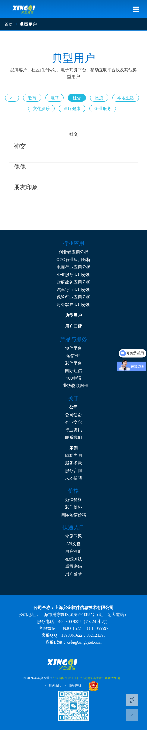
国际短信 (73, 370)
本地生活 (125, 97)
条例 (73, 448)
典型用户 (73, 315)
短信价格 (73, 499)
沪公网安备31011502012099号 (100, 678)
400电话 (73, 378)
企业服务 (102, 108)
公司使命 (73, 414)
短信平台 (73, 348)
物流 (99, 97)
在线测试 (73, 559)
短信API (73, 355)
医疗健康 (72, 108)
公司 (73, 407)
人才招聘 (73, 478)
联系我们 (73, 437)
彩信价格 (73, 507)
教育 (32, 97)
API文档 (73, 544)
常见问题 (73, 536)
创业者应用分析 (73, 252)
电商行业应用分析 (73, 267)
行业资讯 (73, 430)
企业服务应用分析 (73, 274)
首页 (9, 24)
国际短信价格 (73, 514)
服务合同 (73, 470)
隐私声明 (73, 455)
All (12, 97)
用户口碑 (73, 326)
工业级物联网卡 (73, 385)
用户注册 (73, 551)
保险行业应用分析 (73, 297)
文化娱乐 (41, 108)
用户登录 (73, 574)
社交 (77, 97)
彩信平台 (73, 363)
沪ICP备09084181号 (66, 678)
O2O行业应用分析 (73, 259)
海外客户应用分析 (73, 304)
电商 (54, 97)
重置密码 (73, 566)
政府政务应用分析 (73, 282)
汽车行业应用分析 (73, 289)
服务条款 (73, 463)
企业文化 (73, 422)
